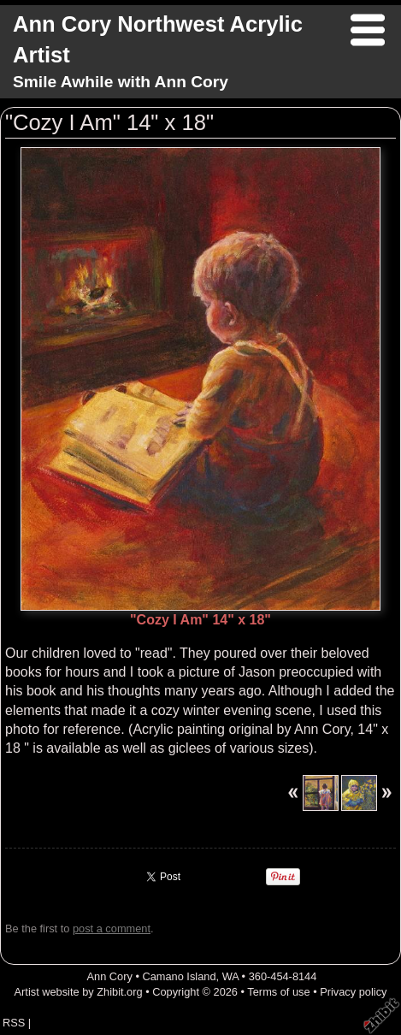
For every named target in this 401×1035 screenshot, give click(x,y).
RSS (14, 1022)
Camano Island (178, 976)
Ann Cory (109, 976)
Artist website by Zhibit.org (79, 991)
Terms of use (278, 991)
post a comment (111, 928)
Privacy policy (353, 991)
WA (230, 976)
